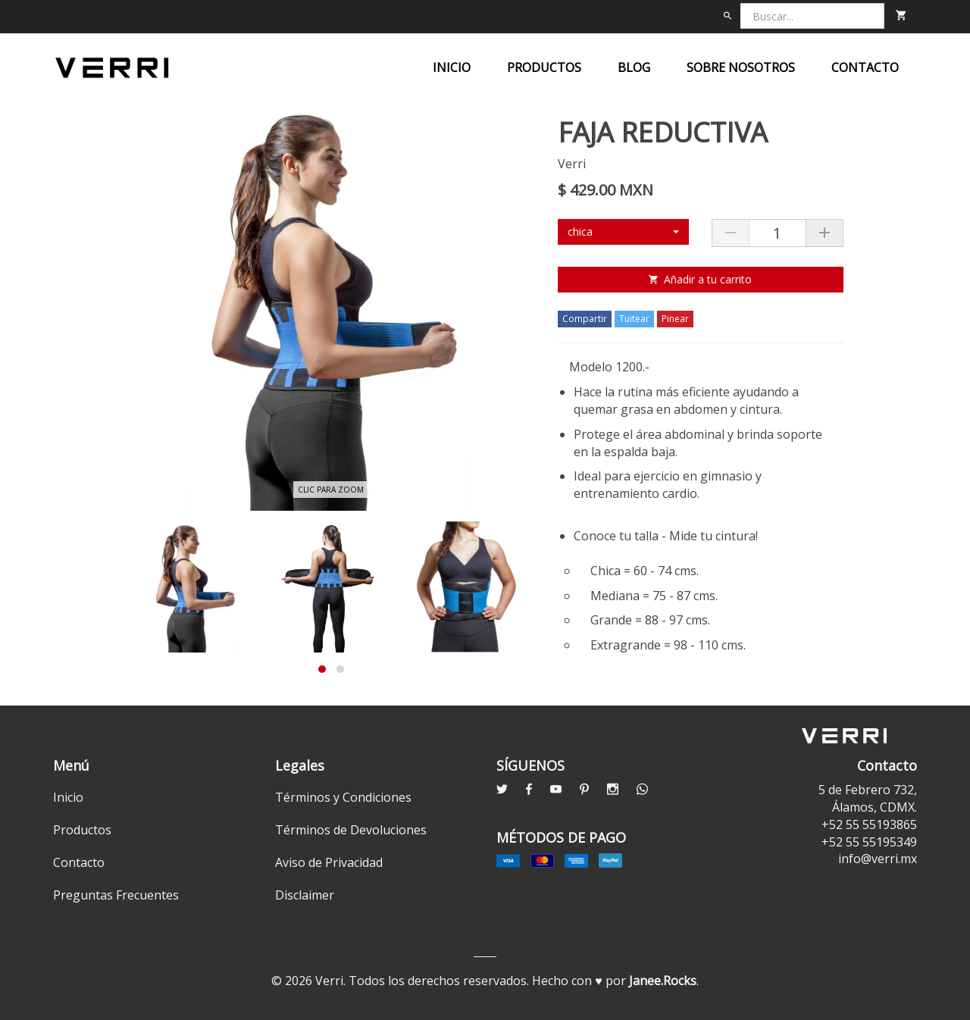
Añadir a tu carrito (700, 279)
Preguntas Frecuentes (116, 895)
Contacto (865, 67)
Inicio (452, 67)
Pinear (675, 318)
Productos (544, 67)
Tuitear (634, 318)
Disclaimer (304, 895)
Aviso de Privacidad (329, 862)
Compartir (584, 318)
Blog (634, 67)
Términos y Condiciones (343, 797)
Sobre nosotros (741, 67)
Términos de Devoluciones (351, 829)
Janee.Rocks (662, 980)
